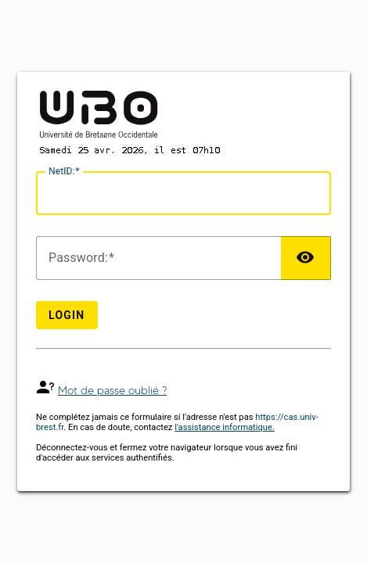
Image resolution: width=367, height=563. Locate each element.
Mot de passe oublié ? (112, 390)
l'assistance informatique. (225, 427)
